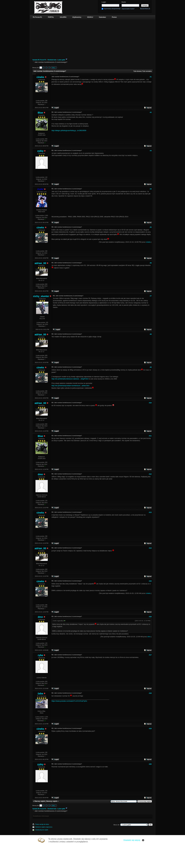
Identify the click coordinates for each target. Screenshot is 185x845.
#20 (150, 764)
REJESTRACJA (145, 8)
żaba (40, 693)
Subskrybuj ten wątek (41, 830)
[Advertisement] (92, 37)
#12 (150, 474)
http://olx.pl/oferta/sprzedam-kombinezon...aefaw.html (70, 385)
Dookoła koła (52, 59)
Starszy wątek (39, 801)
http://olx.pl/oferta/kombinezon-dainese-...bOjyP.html (70, 379)
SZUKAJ (90, 17)
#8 (150, 334)
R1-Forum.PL (37, 17)
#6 (150, 263)
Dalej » (54, 67)
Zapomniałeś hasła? (128, 8)
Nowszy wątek (51, 801)
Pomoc (114, 17)
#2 (150, 112)
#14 (150, 548)
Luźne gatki (61, 59)
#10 (150, 403)
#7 (150, 296)
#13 (150, 512)
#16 (150, 617)
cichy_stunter (41, 296)
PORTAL (51, 17)
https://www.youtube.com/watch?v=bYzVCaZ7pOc (69, 701)
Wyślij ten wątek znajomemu (43, 827)
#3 (150, 151)
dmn (40, 474)
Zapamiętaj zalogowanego (112, 8)
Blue (40, 112)
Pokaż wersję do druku (42, 824)
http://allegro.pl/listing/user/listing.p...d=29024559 (69, 130)
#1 (150, 77)
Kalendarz (102, 17)
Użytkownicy (76, 17)
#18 (150, 693)
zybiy (40, 151)
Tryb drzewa (137, 71)
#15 (150, 581)
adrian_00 (40, 263)
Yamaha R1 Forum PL (39, 59)
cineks (40, 77)
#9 (150, 367)
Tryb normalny (147, 71)
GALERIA (63, 17)
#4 (150, 189)
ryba (40, 655)
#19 (150, 728)
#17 (150, 655)
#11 (150, 436)
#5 (150, 227)
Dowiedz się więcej (131, 840)
